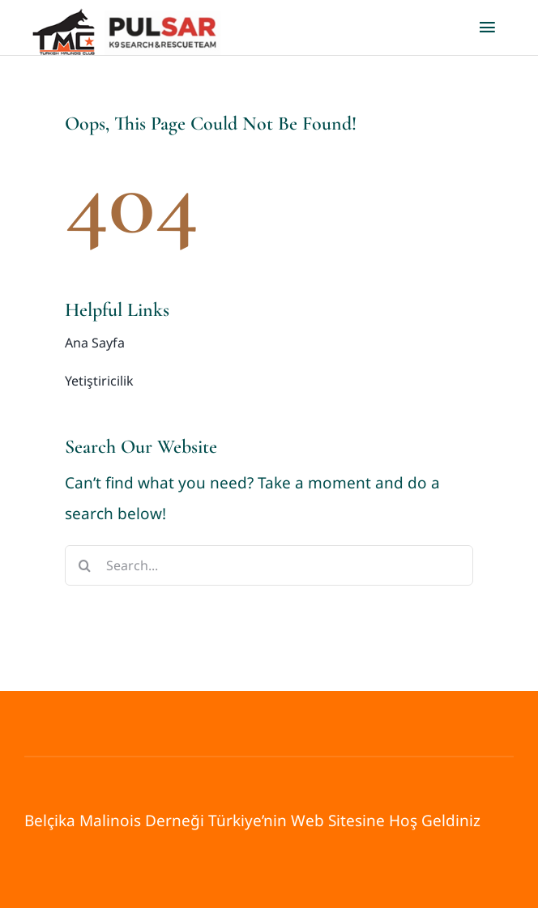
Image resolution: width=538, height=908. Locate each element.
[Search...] (269, 565)
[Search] (85, 565)
